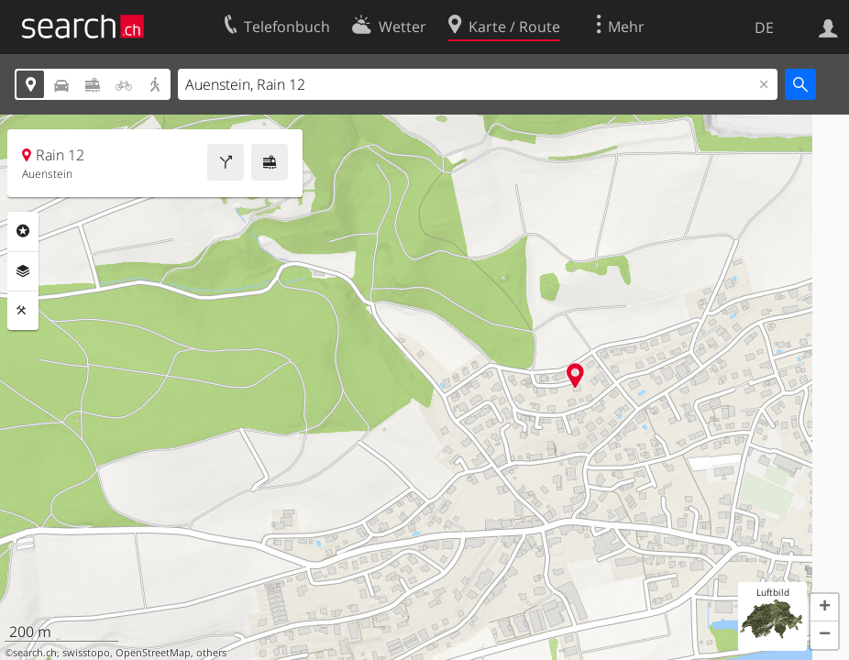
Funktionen (23, 311)
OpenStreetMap (153, 652)
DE (764, 27)
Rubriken (23, 231)
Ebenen (23, 271)
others (211, 652)
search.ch (35, 652)
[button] (824, 608)
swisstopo (86, 652)
